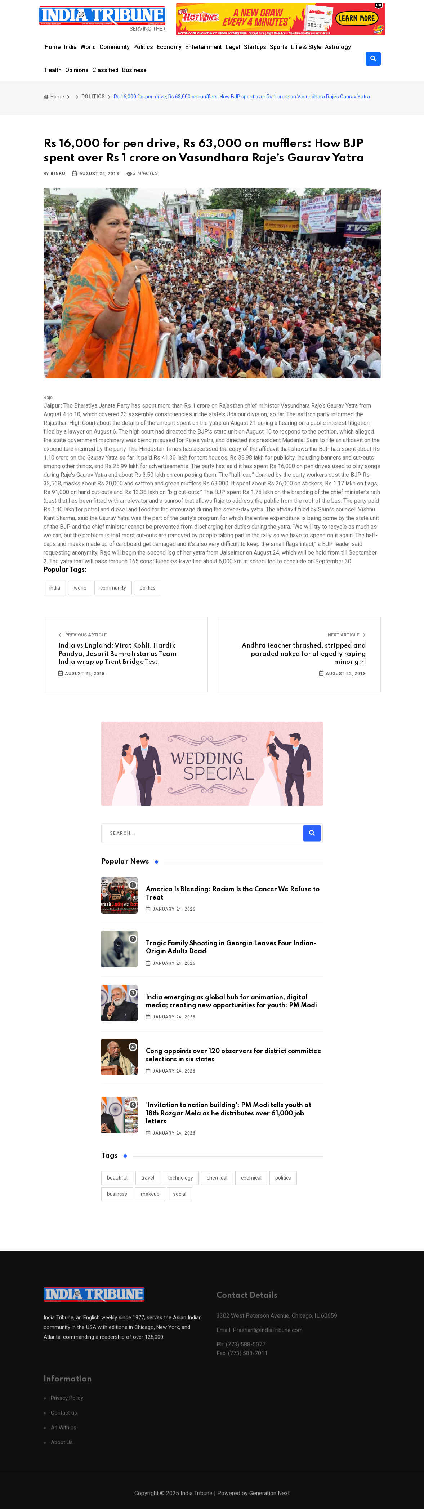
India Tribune (196, 1500)
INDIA (54, 588)
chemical (217, 1178)
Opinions (77, 70)
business (117, 1194)
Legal (233, 47)
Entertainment (203, 47)
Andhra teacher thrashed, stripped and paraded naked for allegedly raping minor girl (304, 654)
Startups (255, 47)
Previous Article (82, 635)
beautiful (117, 1178)
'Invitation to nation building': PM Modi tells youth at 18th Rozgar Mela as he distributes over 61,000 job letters (228, 1113)
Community (114, 47)
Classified (105, 70)
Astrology (338, 47)
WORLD (80, 588)
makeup (150, 1194)
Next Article (347, 635)
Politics (143, 47)
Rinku (57, 173)
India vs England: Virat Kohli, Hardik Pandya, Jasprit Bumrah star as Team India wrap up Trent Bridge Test (117, 654)
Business (134, 70)
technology (180, 1178)
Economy (169, 47)
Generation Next (269, 1500)
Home (53, 47)
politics (283, 1178)
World (88, 47)
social (179, 1194)
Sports (278, 47)
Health (53, 70)
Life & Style (306, 47)
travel (147, 1178)
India (70, 47)
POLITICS (93, 96)
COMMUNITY (113, 588)
